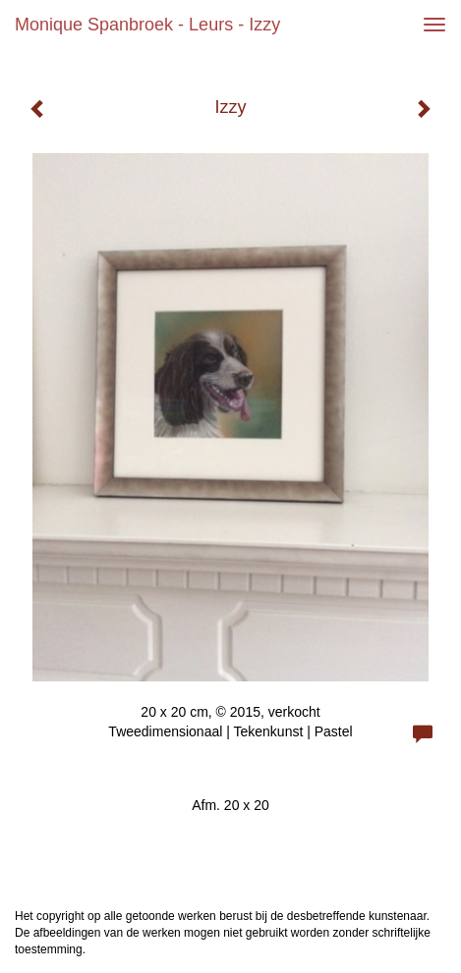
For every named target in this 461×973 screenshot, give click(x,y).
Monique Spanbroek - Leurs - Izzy (147, 24)
